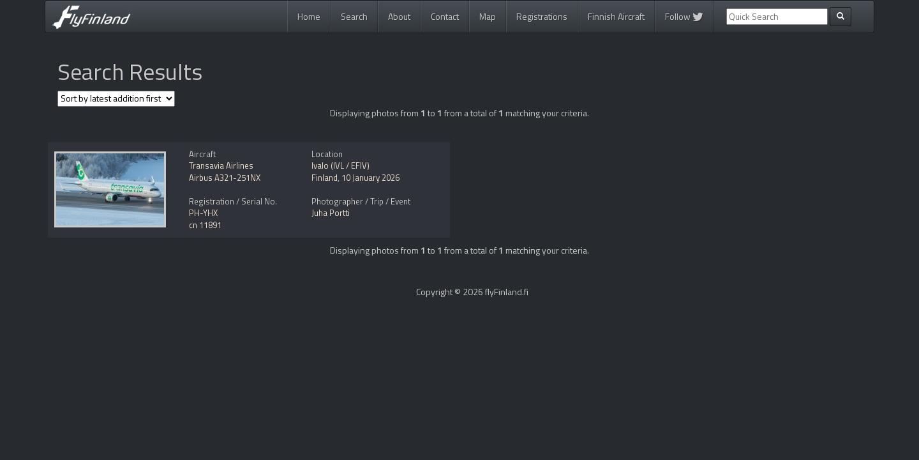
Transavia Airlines (221, 165)
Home (308, 16)
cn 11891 (205, 224)
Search (354, 16)
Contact (445, 16)
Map (487, 16)
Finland (324, 177)
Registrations (541, 16)
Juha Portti (330, 212)
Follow (684, 16)
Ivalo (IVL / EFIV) (340, 165)
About (399, 16)
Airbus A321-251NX (224, 177)
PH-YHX (203, 212)
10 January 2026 (370, 177)
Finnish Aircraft (616, 16)
